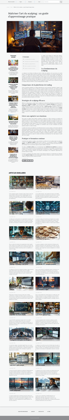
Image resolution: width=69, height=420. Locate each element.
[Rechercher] (51, 2)
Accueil (8, 7)
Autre (39, 1)
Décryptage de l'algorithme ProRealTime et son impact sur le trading (47, 213)
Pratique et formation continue (29, 68)
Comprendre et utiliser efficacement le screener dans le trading (20, 213)
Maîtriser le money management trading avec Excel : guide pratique (47, 314)
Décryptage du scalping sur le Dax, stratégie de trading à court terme (19, 263)
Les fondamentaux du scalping (29, 59)
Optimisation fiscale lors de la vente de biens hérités (13, 122)
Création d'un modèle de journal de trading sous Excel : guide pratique (21, 364)
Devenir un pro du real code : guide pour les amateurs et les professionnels (20, 238)
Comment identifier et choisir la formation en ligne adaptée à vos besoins (13, 87)
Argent (21, 1)
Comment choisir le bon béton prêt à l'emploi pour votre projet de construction (13, 105)
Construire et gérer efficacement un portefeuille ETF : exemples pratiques (46, 263)
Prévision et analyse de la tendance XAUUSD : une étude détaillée (19, 314)
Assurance (30, 1)
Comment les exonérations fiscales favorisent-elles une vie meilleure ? (13, 68)
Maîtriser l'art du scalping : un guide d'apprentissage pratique (13, 138)
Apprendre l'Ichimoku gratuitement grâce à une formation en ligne (47, 288)
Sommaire (26, 57)
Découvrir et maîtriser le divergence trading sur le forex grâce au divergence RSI (20, 340)
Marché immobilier (11, 1)
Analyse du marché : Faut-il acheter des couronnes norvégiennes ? (46, 238)
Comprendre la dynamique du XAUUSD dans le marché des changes (13, 156)
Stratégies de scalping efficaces (29, 63)
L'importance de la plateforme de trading (31, 61)
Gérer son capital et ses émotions (30, 66)
